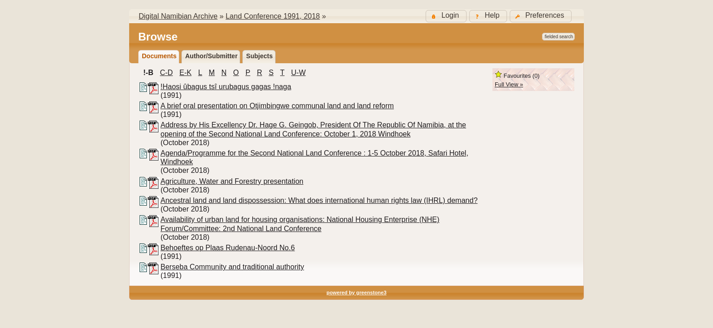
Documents (159, 56)
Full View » (509, 84)
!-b (148, 72)
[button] (541, 16)
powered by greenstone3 (356, 292)
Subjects (259, 56)
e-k (186, 72)
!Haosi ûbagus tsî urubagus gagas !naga (226, 87)
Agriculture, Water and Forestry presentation (232, 181)
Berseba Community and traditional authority (232, 267)
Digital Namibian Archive (178, 16)
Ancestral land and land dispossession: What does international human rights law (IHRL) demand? (319, 200)
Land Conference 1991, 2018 (273, 16)
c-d (166, 72)
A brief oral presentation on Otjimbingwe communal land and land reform (277, 106)
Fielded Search (559, 36)
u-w (298, 72)
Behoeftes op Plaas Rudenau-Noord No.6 (228, 248)
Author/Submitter (211, 56)
